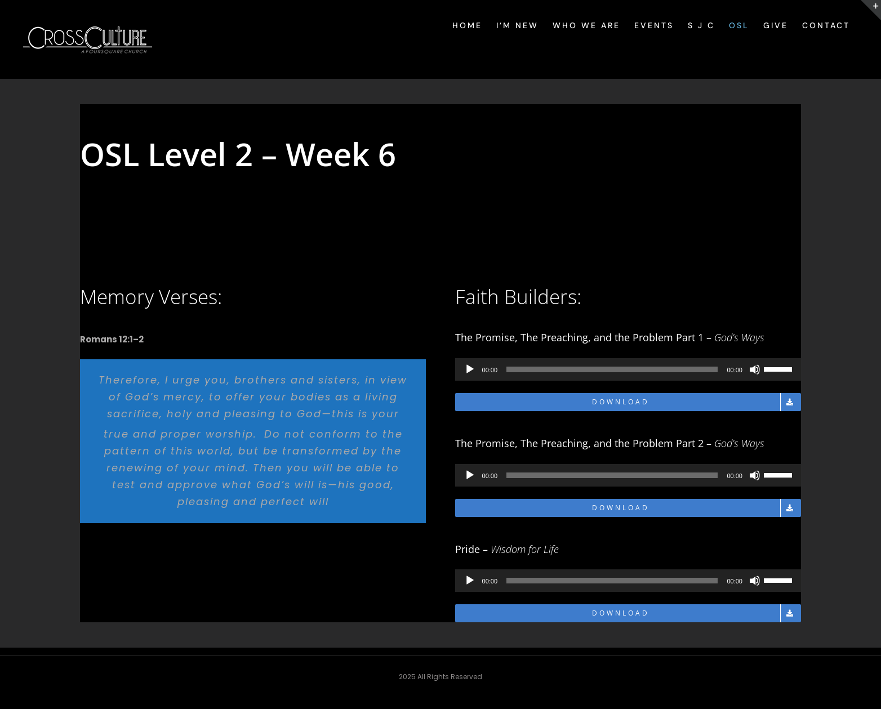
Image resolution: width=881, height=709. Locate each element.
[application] (628, 369)
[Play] (469, 369)
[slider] (612, 369)
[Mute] (754, 369)
